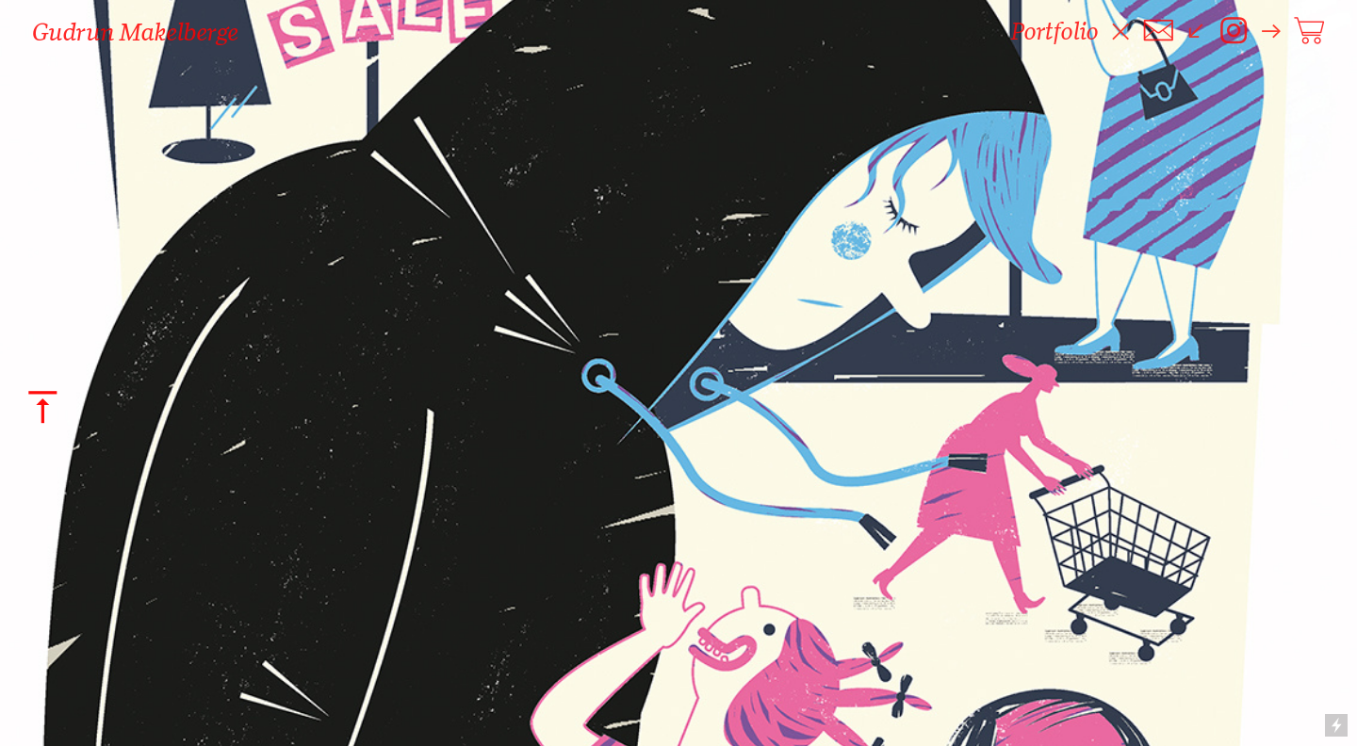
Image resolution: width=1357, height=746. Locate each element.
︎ (1234, 31)
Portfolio (1055, 31)
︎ (1309, 31)
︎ (1158, 31)
